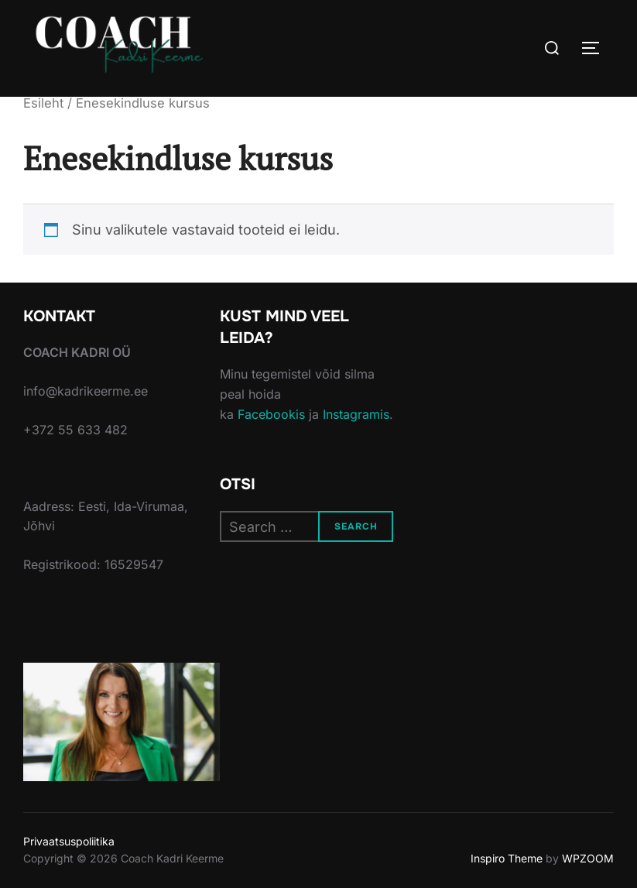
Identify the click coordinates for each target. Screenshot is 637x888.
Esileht (43, 103)
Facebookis (271, 414)
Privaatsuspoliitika (69, 841)
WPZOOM (588, 858)
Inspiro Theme (507, 858)
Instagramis (356, 414)
